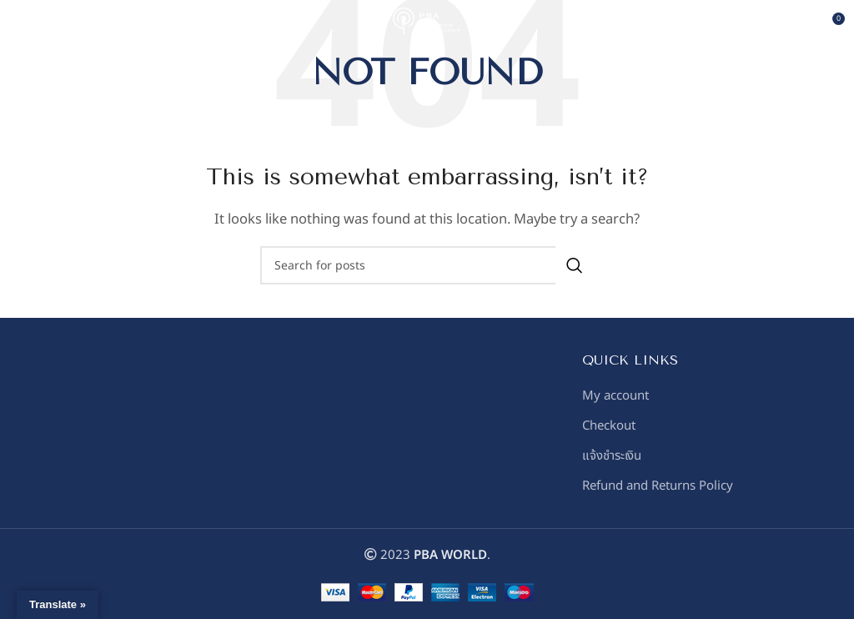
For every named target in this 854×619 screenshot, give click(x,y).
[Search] (427, 265)
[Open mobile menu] (40, 25)
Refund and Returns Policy (657, 486)
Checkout (608, 426)
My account (615, 396)
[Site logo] (426, 24)
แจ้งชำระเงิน (611, 456)
